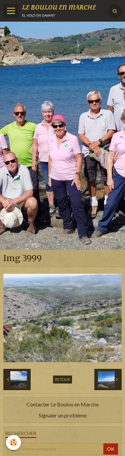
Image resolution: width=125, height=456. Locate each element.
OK (110, 449)
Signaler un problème (63, 415)
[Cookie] (13, 442)
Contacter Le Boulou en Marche (62, 404)
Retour (62, 379)
